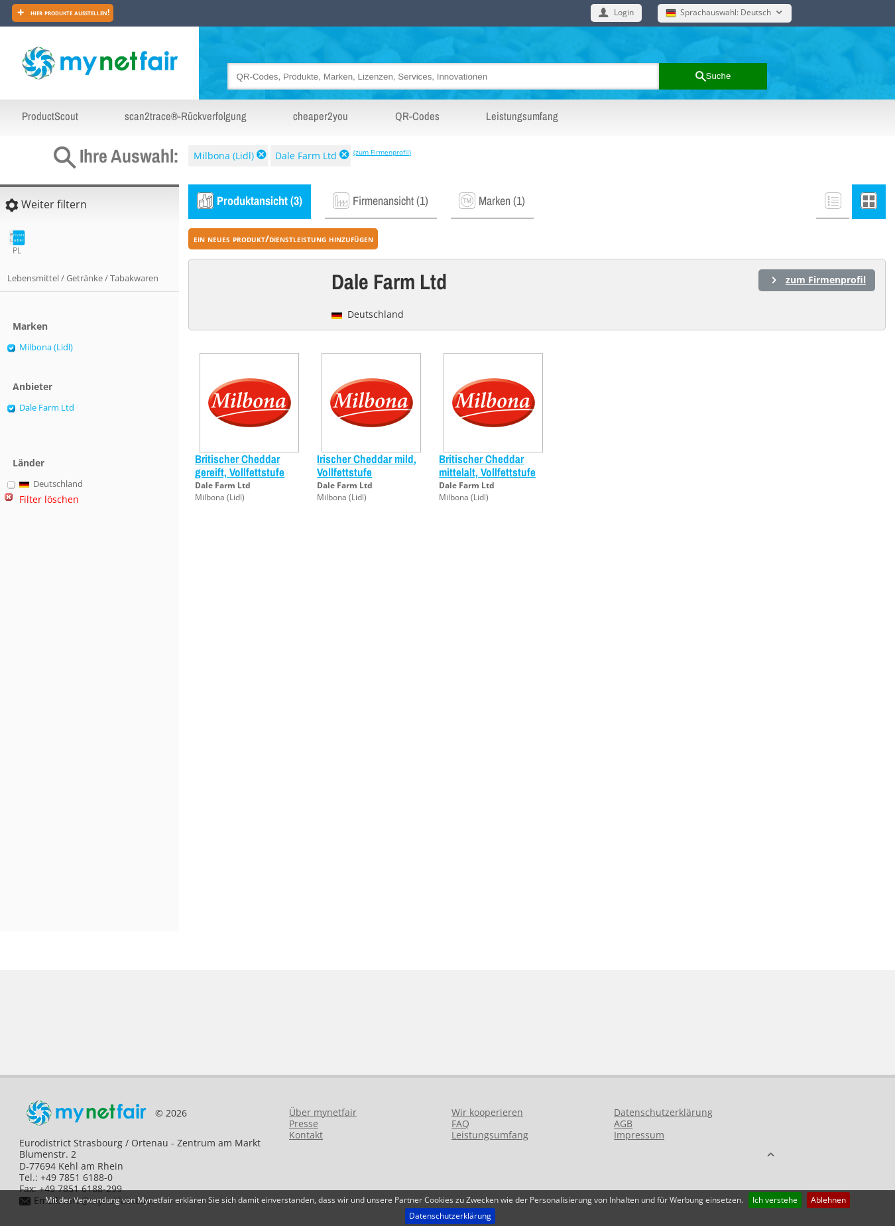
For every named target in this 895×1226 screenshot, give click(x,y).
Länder (28, 462)
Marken (30, 326)
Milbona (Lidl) (224, 155)
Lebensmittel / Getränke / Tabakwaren (82, 278)
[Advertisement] (60, 724)
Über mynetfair (323, 1112)
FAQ (460, 1123)
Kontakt (306, 1134)
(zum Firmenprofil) (382, 152)
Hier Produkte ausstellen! (69, 12)
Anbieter (32, 386)
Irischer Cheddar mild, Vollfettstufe (366, 465)
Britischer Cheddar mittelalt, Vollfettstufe (487, 465)
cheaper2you (320, 116)
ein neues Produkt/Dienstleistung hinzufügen (283, 238)
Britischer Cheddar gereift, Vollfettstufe (239, 465)
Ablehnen (828, 1199)
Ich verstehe (775, 1199)
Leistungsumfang (522, 116)
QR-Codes (417, 116)
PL (17, 242)
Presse (303, 1123)
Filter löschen (49, 499)
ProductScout (50, 116)
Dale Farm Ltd (306, 155)
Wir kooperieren (487, 1112)
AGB (623, 1123)
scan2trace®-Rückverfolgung (186, 116)
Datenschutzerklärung (450, 1215)
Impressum (639, 1134)
